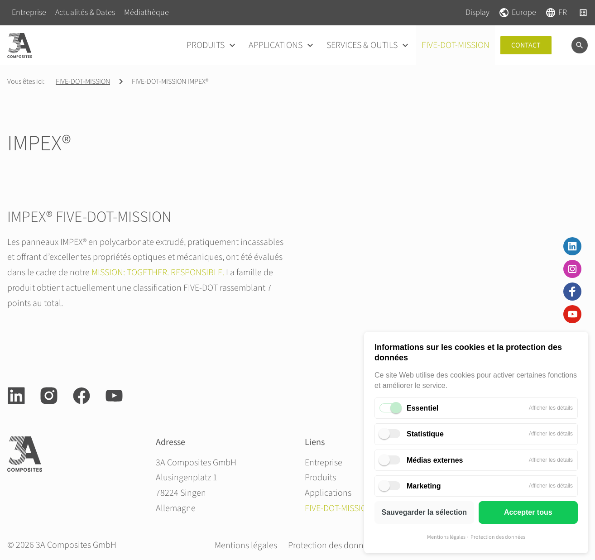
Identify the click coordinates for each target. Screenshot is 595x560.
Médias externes (435, 460)
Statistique (425, 434)
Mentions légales (446, 537)
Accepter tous (528, 512)
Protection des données (497, 537)
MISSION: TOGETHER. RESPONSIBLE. (157, 272)
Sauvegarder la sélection (424, 512)
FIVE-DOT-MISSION (83, 81)
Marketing (424, 486)
